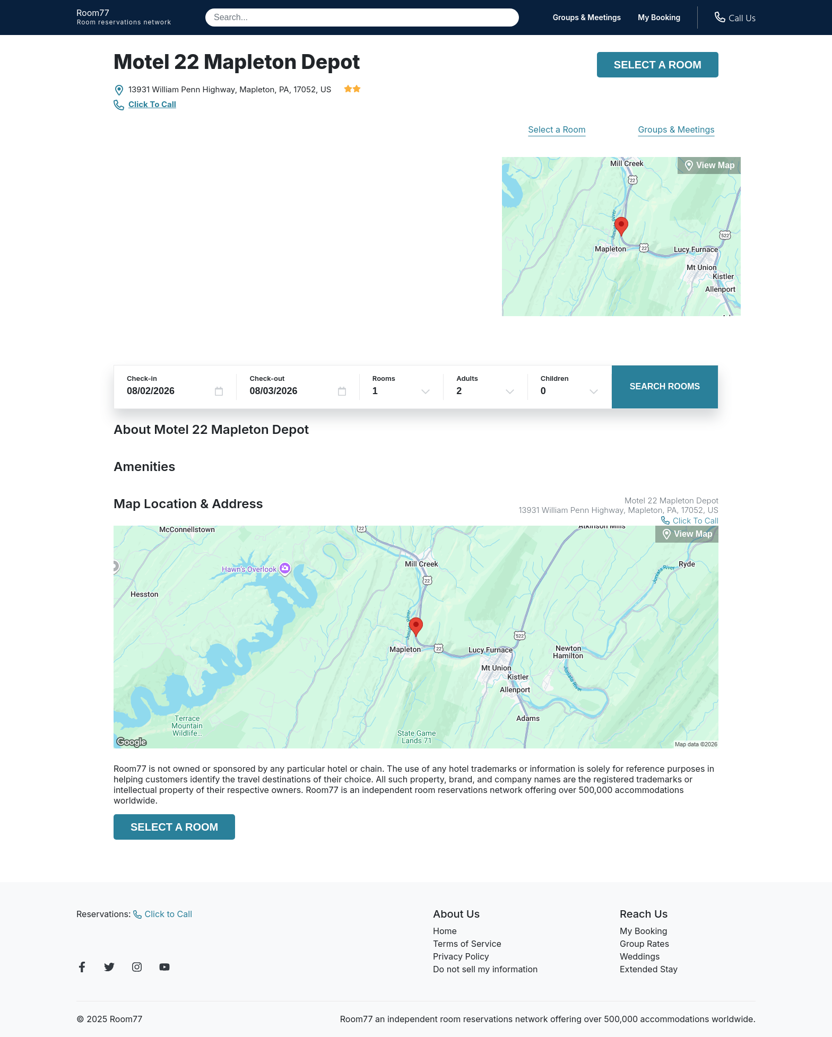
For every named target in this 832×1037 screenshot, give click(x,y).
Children (555, 378)
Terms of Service (467, 943)
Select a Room (657, 65)
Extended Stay (649, 969)
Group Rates (644, 943)
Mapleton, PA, (265, 89)
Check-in (142, 378)
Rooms (383, 378)
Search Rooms (665, 386)
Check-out (266, 378)
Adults (467, 378)
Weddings (640, 956)
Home (445, 931)
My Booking (659, 17)
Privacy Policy (461, 956)
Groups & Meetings (587, 17)
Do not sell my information (485, 969)
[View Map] (686, 534)
